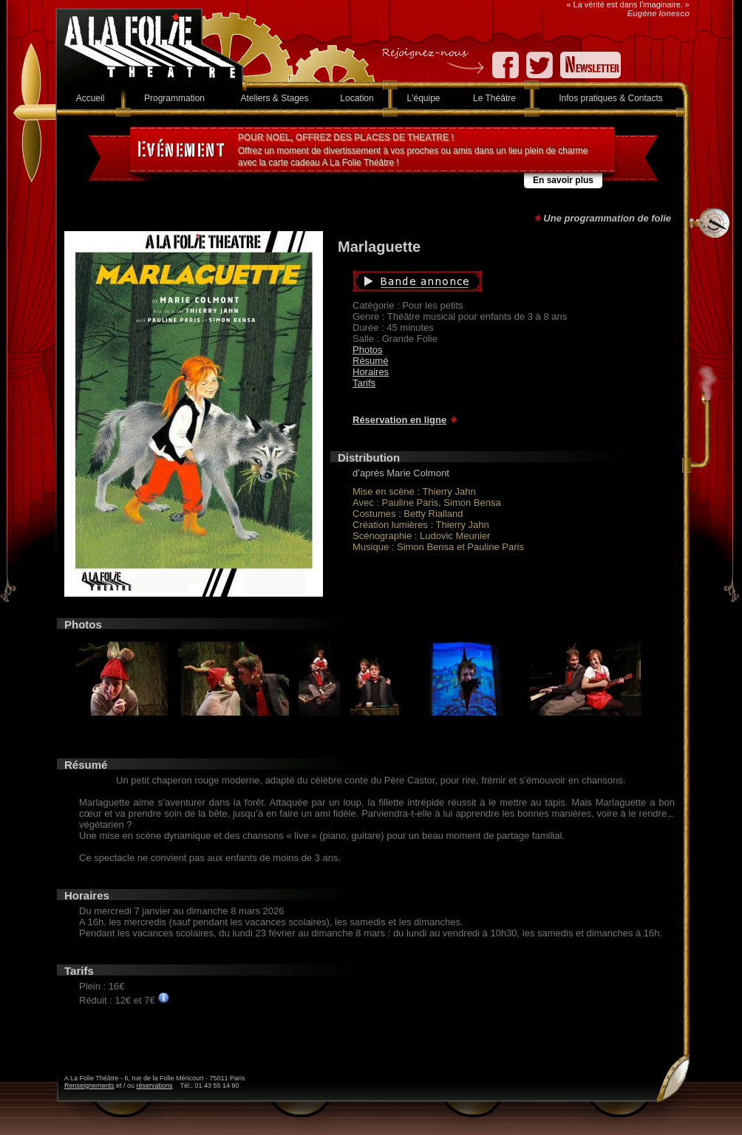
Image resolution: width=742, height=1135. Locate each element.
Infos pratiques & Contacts (611, 98)
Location (356, 98)
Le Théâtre (494, 98)
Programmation (174, 98)
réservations (155, 1085)
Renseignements (89, 1085)
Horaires (371, 371)
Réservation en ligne (399, 419)
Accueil (90, 98)
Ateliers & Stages (274, 98)
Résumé (370, 360)
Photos (367, 349)
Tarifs (364, 382)
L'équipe (423, 98)
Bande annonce (487, 281)
